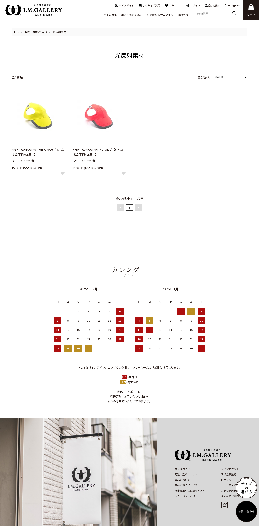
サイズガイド (124, 5)
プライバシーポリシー (187, 481)
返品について (182, 464)
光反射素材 (59, 32)
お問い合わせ (228, 475)
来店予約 (183, 15)
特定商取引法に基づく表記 (190, 475)
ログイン (193, 5)
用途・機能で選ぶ (36, 32)
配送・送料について (186, 459)
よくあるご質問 (149, 5)
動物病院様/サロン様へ (159, 15)
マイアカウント (230, 453)
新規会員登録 (228, 459)
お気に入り (173, 5)
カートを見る (228, 470)
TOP (16, 32)
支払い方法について (186, 470)
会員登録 (211, 5)
